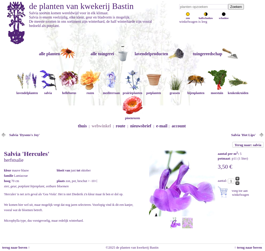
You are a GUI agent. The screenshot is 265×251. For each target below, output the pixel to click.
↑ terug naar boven (249, 247)
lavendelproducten (151, 54)
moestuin (217, 91)
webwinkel (101, 126)
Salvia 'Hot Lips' (243, 135)
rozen (90, 91)
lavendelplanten (27, 91)
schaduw (224, 17)
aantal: (223, 181)
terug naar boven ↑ (15, 247)
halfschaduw (206, 17)
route (120, 126)
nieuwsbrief (140, 126)
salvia (48, 91)
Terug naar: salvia (248, 145)
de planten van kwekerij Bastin (81, 6)
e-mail (162, 126)
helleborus (69, 91)
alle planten (49, 54)
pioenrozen (132, 116)
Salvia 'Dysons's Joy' (24, 135)
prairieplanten (132, 91)
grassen (174, 91)
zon (188, 17)
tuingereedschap (207, 54)
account (179, 126)
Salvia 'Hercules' (26, 153)
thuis (82, 126)
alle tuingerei (102, 54)
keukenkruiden (238, 91)
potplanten (153, 91)
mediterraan (111, 91)
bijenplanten (196, 91)
